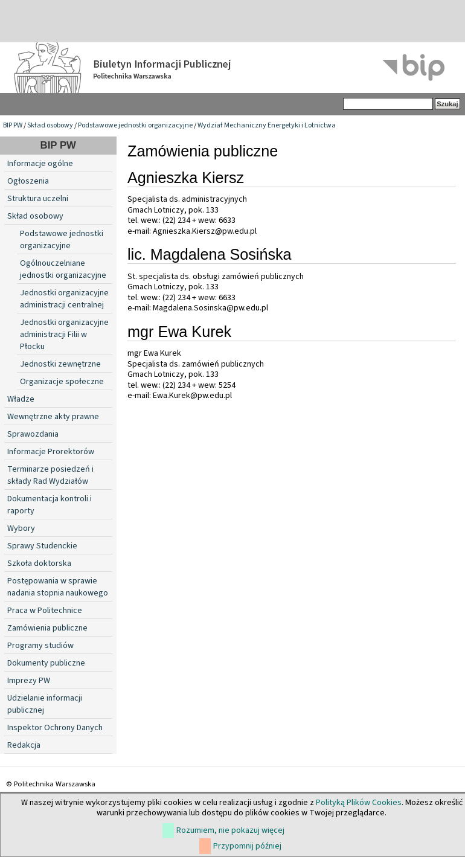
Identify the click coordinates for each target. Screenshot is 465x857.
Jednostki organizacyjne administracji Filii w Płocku (64, 334)
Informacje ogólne (40, 164)
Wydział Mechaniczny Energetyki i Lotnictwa (266, 125)
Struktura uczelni (37, 199)
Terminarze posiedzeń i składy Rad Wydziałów (50, 475)
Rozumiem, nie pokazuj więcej (230, 830)
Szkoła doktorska (39, 563)
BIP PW (12, 125)
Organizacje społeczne (62, 382)
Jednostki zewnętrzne (60, 364)
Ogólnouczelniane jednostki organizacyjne (63, 269)
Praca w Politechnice (44, 611)
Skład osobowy (50, 125)
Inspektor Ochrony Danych (55, 728)
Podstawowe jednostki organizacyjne (135, 125)
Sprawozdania (33, 434)
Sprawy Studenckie (42, 546)
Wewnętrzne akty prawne (53, 417)
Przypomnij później (247, 846)
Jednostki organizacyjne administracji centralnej (64, 299)
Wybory (21, 528)
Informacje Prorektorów (50, 452)
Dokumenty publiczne (46, 663)
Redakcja (23, 745)
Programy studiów (40, 646)
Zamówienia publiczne (47, 628)
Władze (20, 399)
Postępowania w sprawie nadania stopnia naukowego (57, 587)
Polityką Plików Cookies (359, 803)
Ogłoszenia (28, 181)
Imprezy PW (28, 681)
